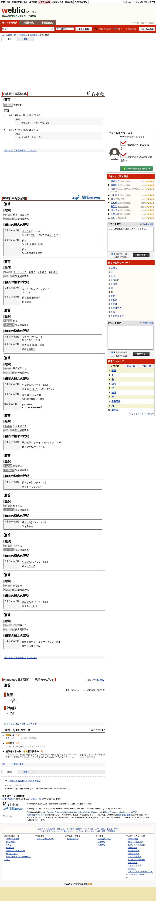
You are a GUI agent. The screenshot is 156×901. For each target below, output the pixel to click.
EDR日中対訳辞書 (14, 198)
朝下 (33, 349)
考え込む (46, 123)
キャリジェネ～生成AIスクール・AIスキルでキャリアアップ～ (139, 874)
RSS (90, 884)
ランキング (32, 150)
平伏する (26, 385)
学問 (116, 829)
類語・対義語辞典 (14, 2)
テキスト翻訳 (114, 224)
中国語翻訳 (47, 22)
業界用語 (51, 829)
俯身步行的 (113, 280)
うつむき (26, 231)
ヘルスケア (57, 831)
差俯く (32, 272)
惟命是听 (115, 214)
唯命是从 (115, 210)
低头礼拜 (36, 395)
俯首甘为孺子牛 (116, 316)
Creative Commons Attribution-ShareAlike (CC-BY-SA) (70, 812)
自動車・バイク (82, 829)
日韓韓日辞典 (57, 2)
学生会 (115, 410)
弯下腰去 (39, 399)
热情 (114, 392)
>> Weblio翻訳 (147, 224)
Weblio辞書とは (12, 839)
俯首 (120, 815)
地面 (40, 244)
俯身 (110, 272)
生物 (81, 831)
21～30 (146, 366)
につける (33, 389)
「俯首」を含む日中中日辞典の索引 (24, 780)
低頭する (17, 585)
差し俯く (53, 272)
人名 (92, 831)
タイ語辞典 (132, 863)
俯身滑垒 (112, 284)
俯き (15, 214)
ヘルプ (9, 845)
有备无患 (116, 401)
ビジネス (42, 829)
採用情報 (101, 845)
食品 (86, 831)
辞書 (3, 2)
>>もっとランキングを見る (141, 413)
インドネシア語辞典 (136, 859)
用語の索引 (20, 150)
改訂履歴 (127, 815)
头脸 (29, 349)
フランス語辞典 (134, 856)
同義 (22, 372)
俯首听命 (115, 185)
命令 (34, 137)
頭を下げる (34, 115)
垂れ (29, 526)
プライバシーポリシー (15, 851)
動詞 (10, 694)
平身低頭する (20, 368)
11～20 (130, 366)
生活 (48, 831)
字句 (18, 115)
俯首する (17, 505)
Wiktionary (98, 680)
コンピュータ (62, 829)
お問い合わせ (72, 839)
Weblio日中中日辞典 (35, 815)
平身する (17, 545)
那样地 (32, 399)
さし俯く (42, 272)
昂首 (12, 713)
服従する (33, 129)
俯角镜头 (112, 268)
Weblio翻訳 (132, 848)
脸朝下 (35, 345)
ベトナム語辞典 (134, 865)
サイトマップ (11, 854)
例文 (26, 39)
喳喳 (114, 370)
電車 (72, 829)
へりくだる (34, 646)
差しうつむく (20, 272)
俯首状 (111, 312)
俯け (22, 214)
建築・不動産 (106, 829)
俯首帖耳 (112, 304)
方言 (98, 831)
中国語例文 (28, 22)
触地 (26, 399)
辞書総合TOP (150, 2)
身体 (31, 244)
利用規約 (10, 848)
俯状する (17, 466)
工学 (97, 829)
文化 (43, 831)
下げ (29, 486)
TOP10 (115, 366)
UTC (100, 690)
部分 (17, 372)
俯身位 (111, 276)
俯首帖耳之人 (115, 308)
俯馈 (110, 288)
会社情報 (101, 842)
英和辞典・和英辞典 (136, 845)
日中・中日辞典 (9, 22)
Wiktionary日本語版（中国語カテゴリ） (28, 679)
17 (97, 690)
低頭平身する (20, 625)
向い (33, 235)
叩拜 (29, 395)
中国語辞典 (32, 35)
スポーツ (73, 831)
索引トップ (9, 150)
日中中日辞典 (44, 2)
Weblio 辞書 (7, 35)
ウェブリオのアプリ (45, 839)
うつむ (13, 699)
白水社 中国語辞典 (15, 94)
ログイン (137, 2)
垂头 (24, 345)
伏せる (52, 235)
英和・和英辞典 (30, 2)
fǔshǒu (17, 105)
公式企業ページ (104, 839)
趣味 (66, 831)
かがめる (31, 566)
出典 (67, 690)
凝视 (29, 297)
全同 (19, 218)
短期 (114, 383)
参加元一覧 (35, 799)
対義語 (11, 708)
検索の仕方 (11, 842)
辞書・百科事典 (108, 831)
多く (12, 115)
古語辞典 (69, 2)
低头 (34, 297)
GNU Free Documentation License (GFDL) (118, 812)
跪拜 (24, 395)
